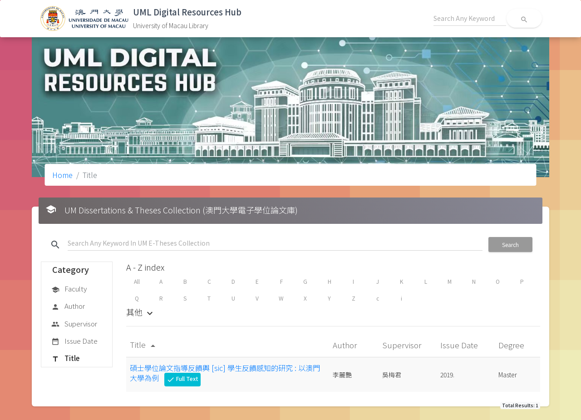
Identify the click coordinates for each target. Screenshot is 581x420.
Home (62, 174)
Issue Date (74, 341)
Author (68, 306)
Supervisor (74, 324)
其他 (140, 312)
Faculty (69, 289)
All (137, 281)
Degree (512, 345)
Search (510, 244)
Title (65, 359)
